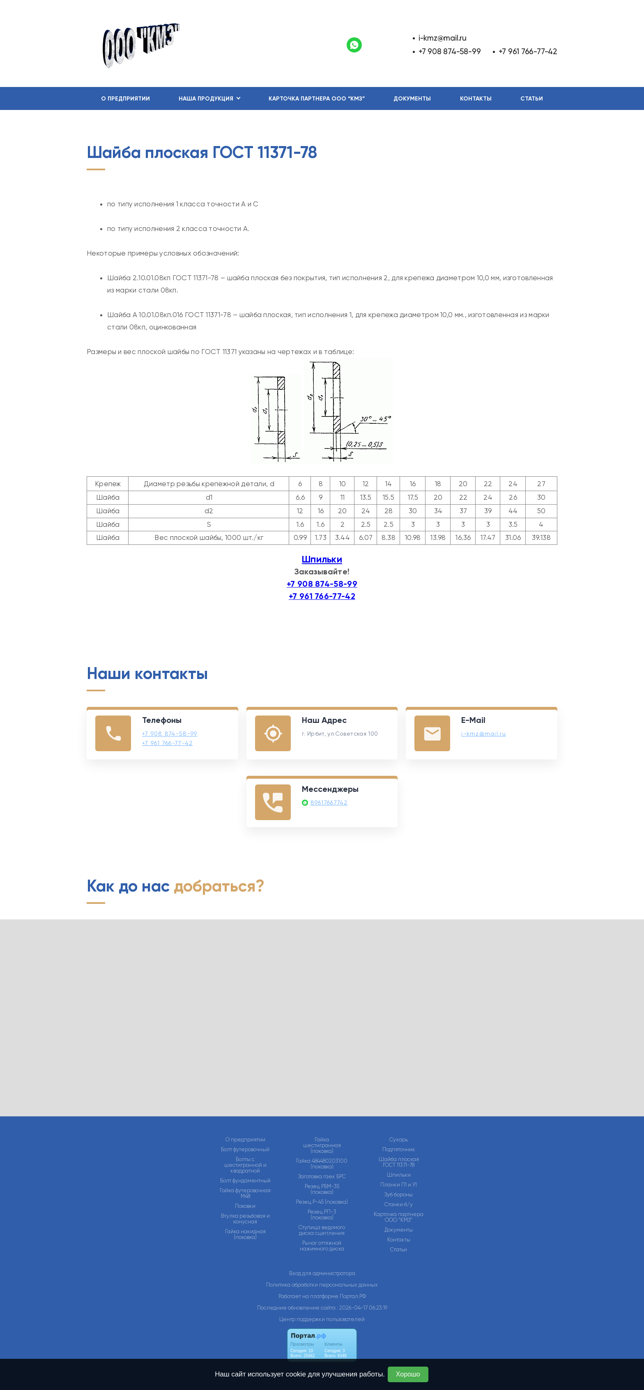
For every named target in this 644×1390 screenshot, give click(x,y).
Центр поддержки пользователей (322, 1319)
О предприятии (125, 98)
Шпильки (322, 559)
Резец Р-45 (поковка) (322, 1202)
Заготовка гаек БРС (322, 1177)
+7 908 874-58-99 (450, 51)
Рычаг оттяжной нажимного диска (322, 1246)
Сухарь (398, 1140)
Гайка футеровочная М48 (245, 1193)
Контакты (476, 98)
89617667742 (329, 802)
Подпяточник (398, 1149)
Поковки (245, 1206)
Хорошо (408, 1374)
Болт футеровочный (245, 1149)
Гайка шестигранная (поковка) (322, 1145)
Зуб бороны (398, 1195)
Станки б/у (398, 1204)
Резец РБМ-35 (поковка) (322, 1189)
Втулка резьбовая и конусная (245, 1219)
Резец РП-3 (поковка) (322, 1215)
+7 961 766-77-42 (528, 51)
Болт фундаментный (245, 1181)
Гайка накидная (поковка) (245, 1234)
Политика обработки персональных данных (322, 1285)
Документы (412, 98)
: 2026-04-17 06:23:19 (362, 1308)
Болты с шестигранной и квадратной (245, 1165)
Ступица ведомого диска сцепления (322, 1230)
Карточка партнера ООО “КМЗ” (317, 98)
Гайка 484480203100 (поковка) (321, 1164)
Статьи (531, 98)
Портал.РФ (353, 1296)
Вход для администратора (322, 1273)
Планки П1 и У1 (398, 1185)
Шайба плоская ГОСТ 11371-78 (399, 1162)
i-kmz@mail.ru (443, 38)
